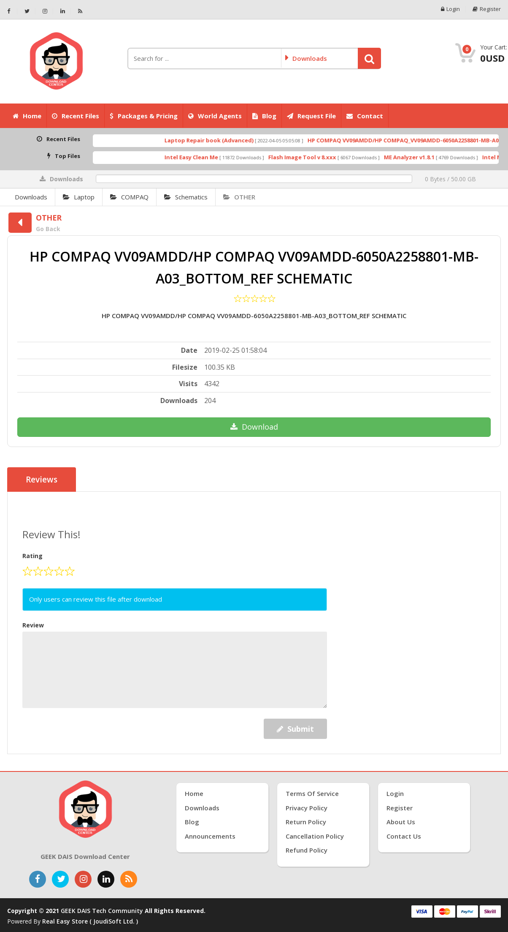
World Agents (215, 116)
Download (254, 427)
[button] (369, 58)
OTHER (239, 197)
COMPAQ (129, 197)
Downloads (31, 197)
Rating (32, 556)
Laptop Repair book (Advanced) (224, 140)
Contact (364, 116)
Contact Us (403, 836)
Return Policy (306, 822)
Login (450, 9)
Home (27, 116)
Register (487, 9)
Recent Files (75, 116)
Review (33, 625)
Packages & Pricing (144, 116)
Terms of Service (312, 793)
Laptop (79, 197)
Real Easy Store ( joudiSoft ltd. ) (90, 921)
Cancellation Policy (315, 836)
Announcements (210, 836)
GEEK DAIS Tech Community (102, 911)
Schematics (186, 197)
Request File (311, 116)
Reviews (41, 479)
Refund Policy (306, 850)
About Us (400, 822)
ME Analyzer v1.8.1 (424, 157)
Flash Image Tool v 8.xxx (317, 157)
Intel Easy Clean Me (206, 157)
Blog (264, 116)
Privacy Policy (306, 808)
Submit (295, 729)
